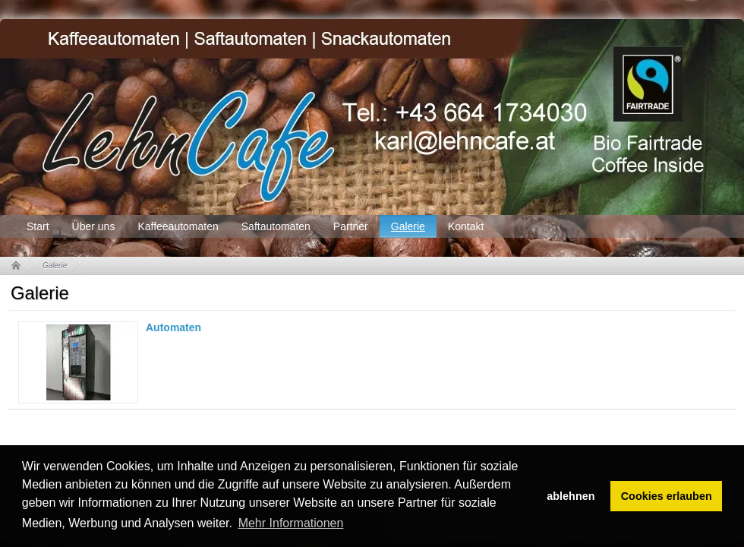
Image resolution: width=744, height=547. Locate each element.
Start (38, 226)
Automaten (173, 327)
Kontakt (466, 226)
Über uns (93, 226)
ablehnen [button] (570, 496)
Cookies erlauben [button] (666, 496)
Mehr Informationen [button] (291, 523)
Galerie (408, 226)
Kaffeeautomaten (177, 226)
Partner (350, 226)
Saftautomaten (276, 226)
